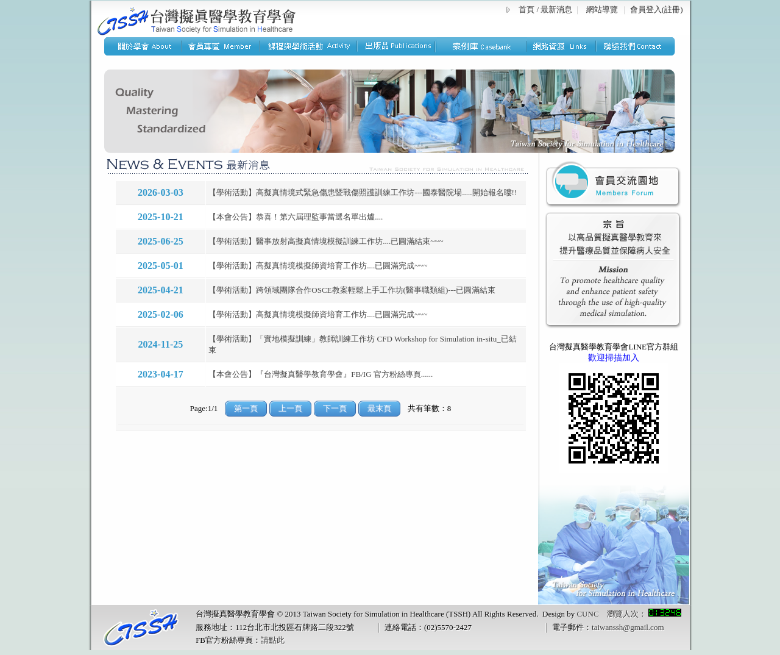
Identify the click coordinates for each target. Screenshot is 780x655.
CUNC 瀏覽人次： (628, 613)
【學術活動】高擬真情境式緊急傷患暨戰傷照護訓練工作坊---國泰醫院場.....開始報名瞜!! (362, 192)
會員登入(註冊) (656, 9)
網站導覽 (602, 9)
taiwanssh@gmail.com (628, 627)
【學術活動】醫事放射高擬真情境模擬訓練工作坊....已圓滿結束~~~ (325, 241)
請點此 (273, 640)
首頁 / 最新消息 (545, 9)
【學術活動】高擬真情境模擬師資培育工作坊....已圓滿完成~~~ (317, 265)
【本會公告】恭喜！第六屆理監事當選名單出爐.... (295, 216)
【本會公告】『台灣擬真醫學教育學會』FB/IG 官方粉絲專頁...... (320, 374)
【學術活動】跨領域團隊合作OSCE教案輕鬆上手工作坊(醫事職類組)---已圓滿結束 (351, 290)
